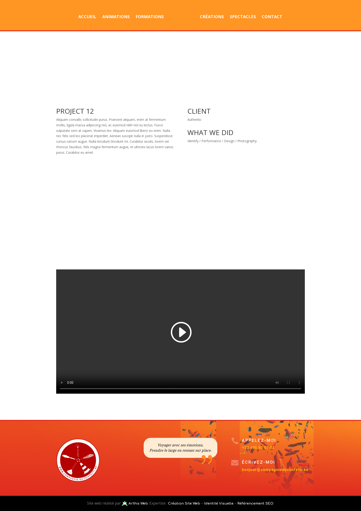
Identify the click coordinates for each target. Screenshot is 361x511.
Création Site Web (184, 503)
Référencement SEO (255, 503)
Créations (210, 15)
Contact (270, 15)
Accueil (89, 15)
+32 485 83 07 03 (258, 447)
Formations (151, 15)
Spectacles (241, 15)
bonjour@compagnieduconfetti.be (275, 470)
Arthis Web (138, 503)
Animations (117, 15)
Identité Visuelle (218, 503)
